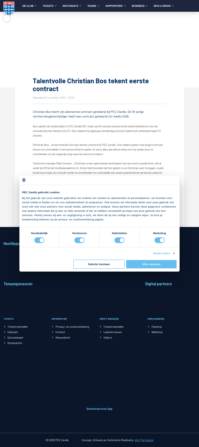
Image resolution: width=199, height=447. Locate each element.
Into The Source (144, 440)
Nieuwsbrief (63, 337)
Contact (60, 332)
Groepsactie (14, 342)
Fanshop (156, 326)
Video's (107, 337)
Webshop (157, 332)
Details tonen (161, 253)
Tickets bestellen (17, 326)
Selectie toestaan (99, 264)
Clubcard (12, 332)
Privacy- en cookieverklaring (72, 326)
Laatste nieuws (112, 332)
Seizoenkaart (15, 337)
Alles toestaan (151, 264)
